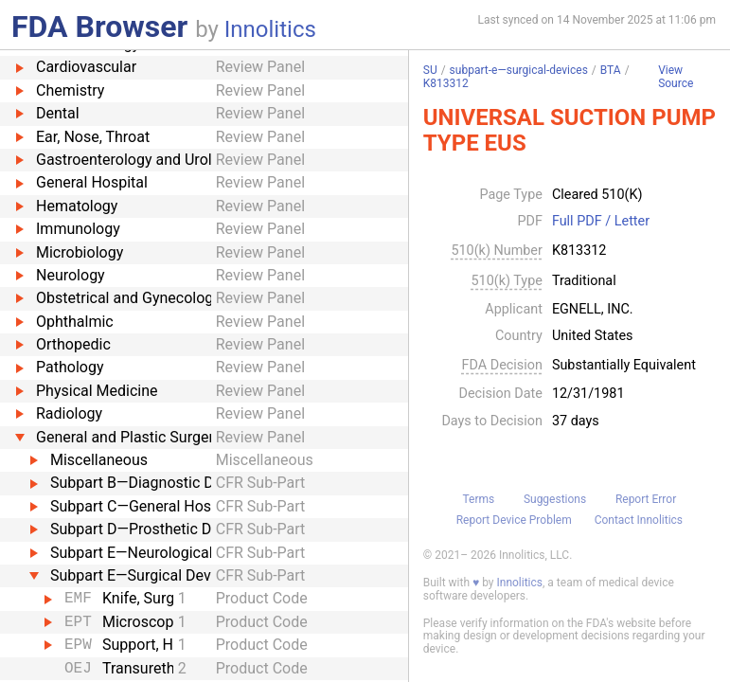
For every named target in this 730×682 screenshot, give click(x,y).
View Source (675, 77)
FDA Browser (99, 27)
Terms (478, 499)
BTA (610, 70)
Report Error (645, 499)
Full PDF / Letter (601, 221)
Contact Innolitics (639, 520)
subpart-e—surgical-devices (519, 70)
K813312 (446, 83)
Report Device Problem (514, 520)
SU (430, 70)
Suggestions (555, 499)
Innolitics (270, 29)
